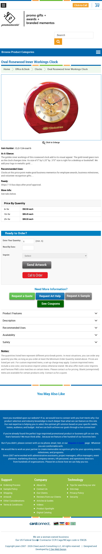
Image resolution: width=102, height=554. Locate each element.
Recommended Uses (14, 327)
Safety (6, 342)
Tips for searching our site (82, 485)
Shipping (7, 492)
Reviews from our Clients (49, 496)
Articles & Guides (45, 500)
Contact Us (42, 488)
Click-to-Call (80, 5)
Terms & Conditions (12, 504)
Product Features (12, 313)
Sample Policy (10, 488)
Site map (74, 488)
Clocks (38, 69)
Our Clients (42, 492)
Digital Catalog (44, 512)
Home (7, 69)
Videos (40, 504)
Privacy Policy (77, 492)
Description (9, 320)
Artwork (7, 496)
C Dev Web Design (57, 549)
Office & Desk (22, 69)
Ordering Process (11, 485)
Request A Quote (76, 442)
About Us (41, 485)
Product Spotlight (45, 508)
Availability (9, 335)
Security (74, 496)
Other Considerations (13, 500)
